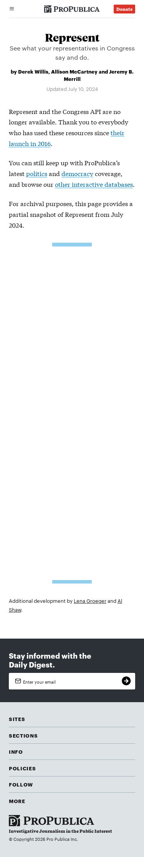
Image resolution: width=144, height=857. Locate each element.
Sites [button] (17, 718)
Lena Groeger (90, 600)
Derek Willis (33, 71)
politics (36, 173)
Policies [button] (22, 768)
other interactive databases (94, 183)
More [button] (17, 800)
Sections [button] (23, 735)
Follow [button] (21, 784)
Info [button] (16, 751)
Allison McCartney (74, 71)
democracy (77, 173)
